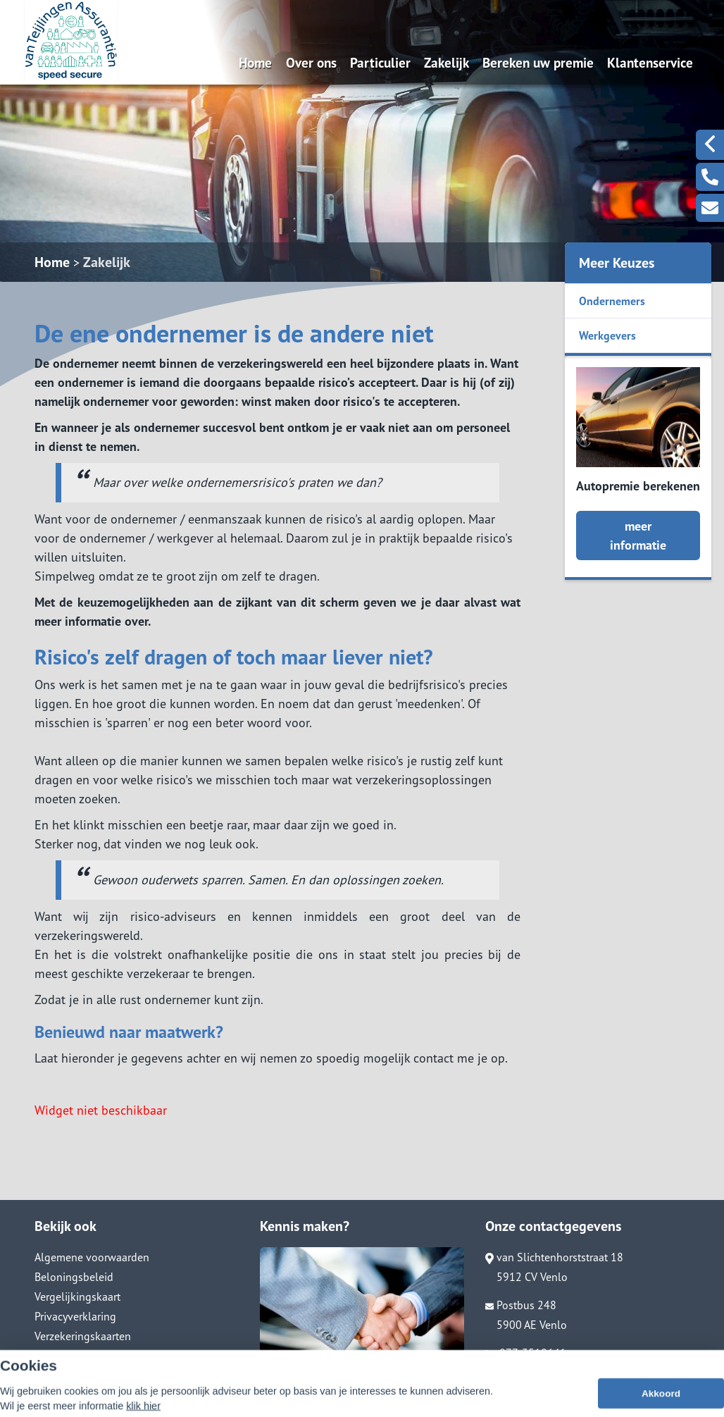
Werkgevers (607, 335)
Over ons (311, 62)
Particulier (380, 62)
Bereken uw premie (538, 62)
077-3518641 (525, 1353)
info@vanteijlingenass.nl (551, 1372)
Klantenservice (650, 62)
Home (255, 62)
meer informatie (638, 535)
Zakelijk (446, 62)
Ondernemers (612, 301)
